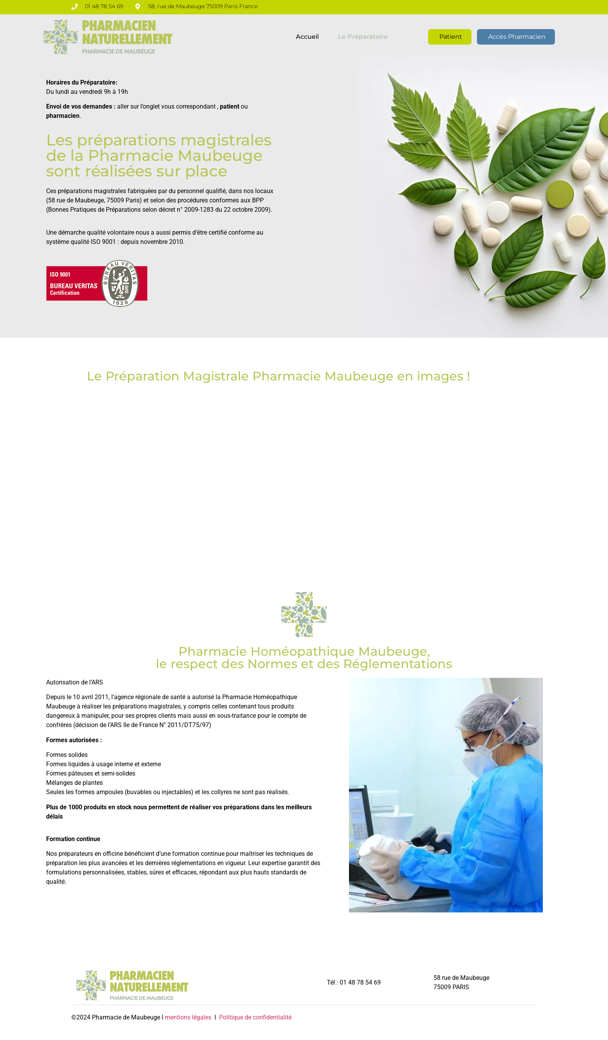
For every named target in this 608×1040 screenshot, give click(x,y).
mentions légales (188, 1017)
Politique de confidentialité (255, 1017)
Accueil (307, 36)
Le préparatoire (363, 36)
